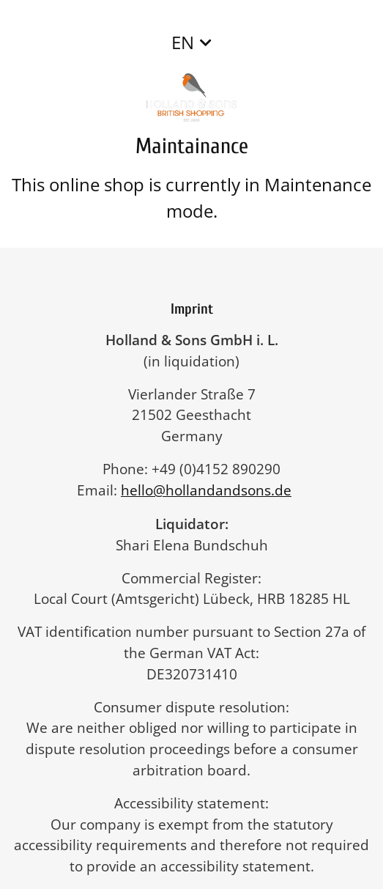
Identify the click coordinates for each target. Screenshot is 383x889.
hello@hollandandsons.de (213, 490)
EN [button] (182, 42)
